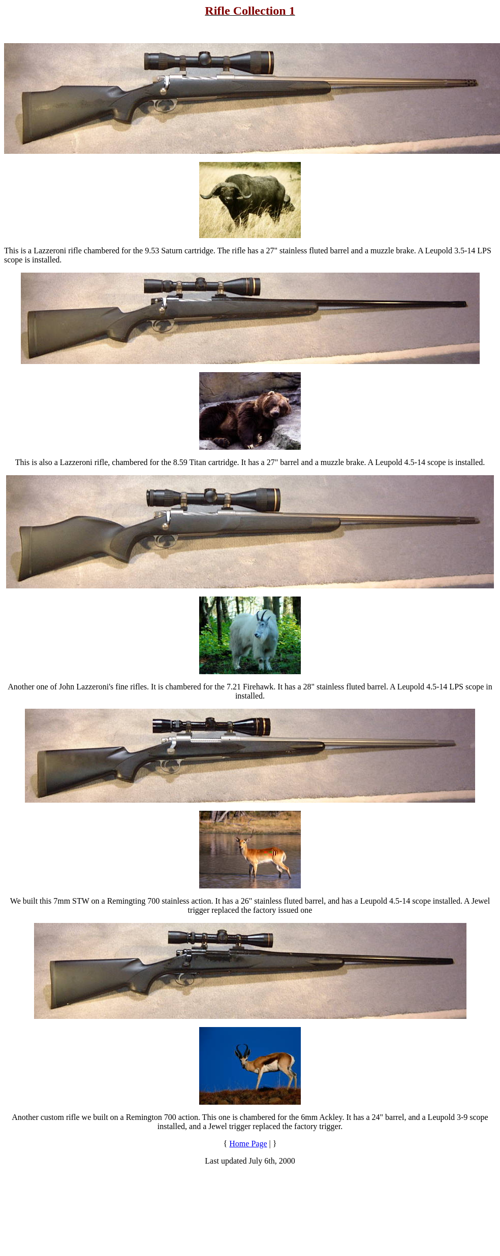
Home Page (248, 1143)
